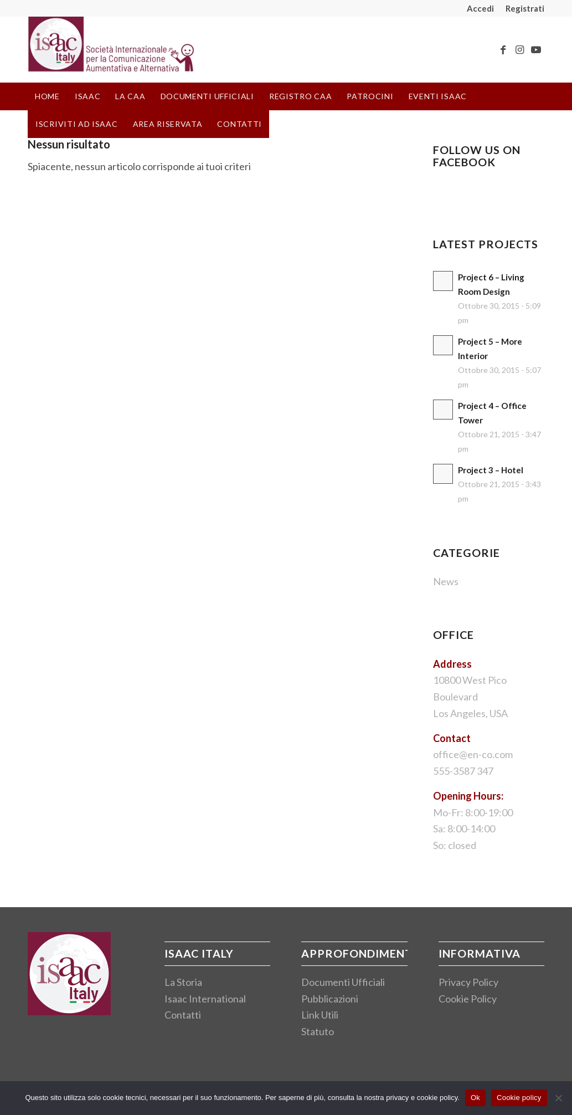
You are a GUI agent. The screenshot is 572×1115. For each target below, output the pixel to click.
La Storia (183, 982)
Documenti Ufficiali (343, 982)
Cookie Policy (468, 999)
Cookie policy (519, 1097)
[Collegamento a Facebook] (502, 49)
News (445, 581)
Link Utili (319, 1015)
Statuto (317, 1031)
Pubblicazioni (329, 999)
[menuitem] (480, 8)
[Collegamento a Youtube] (536, 49)
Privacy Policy (468, 982)
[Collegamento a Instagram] (519, 49)
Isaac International (205, 999)
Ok (475, 1097)
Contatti (182, 1015)
